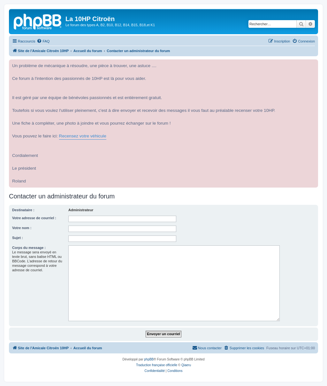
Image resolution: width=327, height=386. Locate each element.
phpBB (149, 359)
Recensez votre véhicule (82, 136)
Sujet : (17, 238)
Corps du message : (29, 248)
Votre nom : (21, 228)
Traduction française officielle (156, 365)
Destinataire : (23, 210)
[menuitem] (43, 41)
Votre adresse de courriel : (34, 218)
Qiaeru (186, 365)
